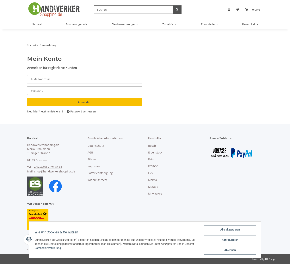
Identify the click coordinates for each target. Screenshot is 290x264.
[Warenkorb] (252, 9)
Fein (151, 159)
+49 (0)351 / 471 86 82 (48, 167)
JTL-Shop (270, 259)
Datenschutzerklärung (48, 248)
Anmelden (84, 102)
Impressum (95, 166)
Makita (152, 180)
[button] (229, 9)
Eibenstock (155, 152)
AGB (90, 152)
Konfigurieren (229, 240)
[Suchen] (133, 9)
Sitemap (93, 159)
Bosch (152, 145)
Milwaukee (155, 193)
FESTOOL (154, 166)
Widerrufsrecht (97, 180)
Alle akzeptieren (229, 230)
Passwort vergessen (81, 111)
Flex (150, 173)
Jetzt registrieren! (51, 111)
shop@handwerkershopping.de (54, 171)
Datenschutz (96, 145)
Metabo (153, 187)
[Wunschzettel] (237, 9)
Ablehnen (229, 250)
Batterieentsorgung (100, 173)
